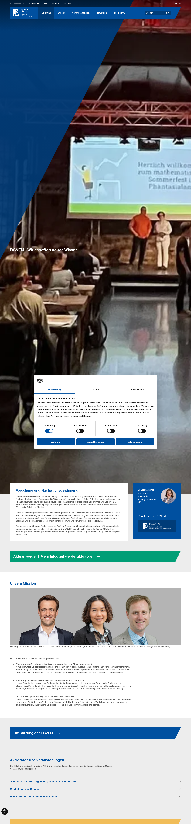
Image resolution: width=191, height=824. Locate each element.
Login (162, 3)
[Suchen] (167, 13)
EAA (45, 3)
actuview (55, 3)
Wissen (61, 13)
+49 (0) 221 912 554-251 (147, 500)
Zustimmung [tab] (54, 390)
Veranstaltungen (81, 13)
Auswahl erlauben (95, 442)
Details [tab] (95, 390)
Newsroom (101, 13)
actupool (67, 3)
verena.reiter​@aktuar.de (144, 494)
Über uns (46, 13)
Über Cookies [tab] (137, 390)
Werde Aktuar (34, 3)
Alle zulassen (135, 442)
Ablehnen (56, 442)
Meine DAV (119, 13)
